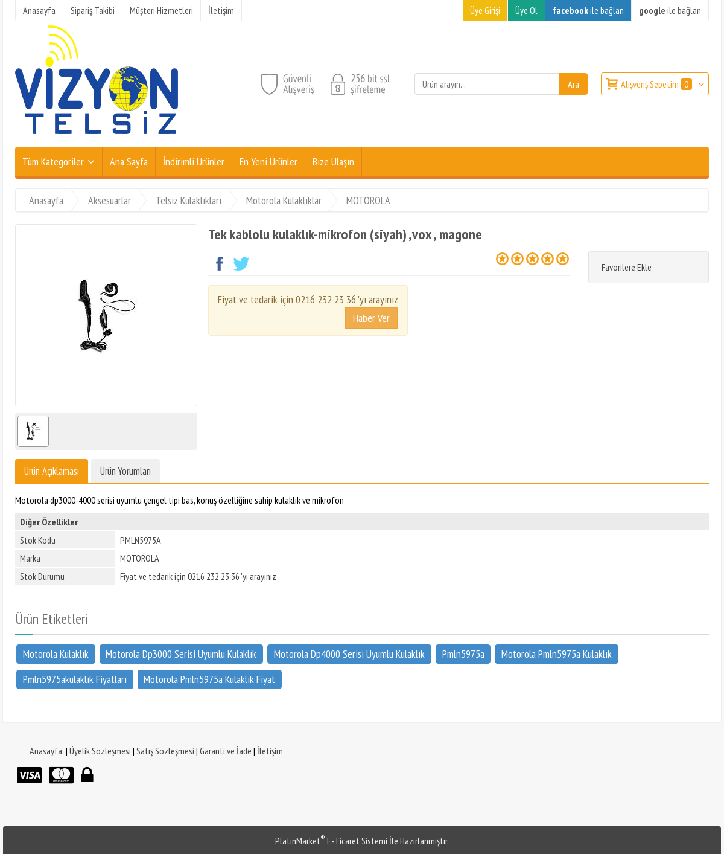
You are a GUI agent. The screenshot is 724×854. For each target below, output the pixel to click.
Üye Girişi (485, 10)
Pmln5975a (463, 653)
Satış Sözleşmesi (165, 751)
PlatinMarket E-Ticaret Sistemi (331, 841)
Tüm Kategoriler (53, 162)
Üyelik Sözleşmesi (100, 751)
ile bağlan (588, 10)
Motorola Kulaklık (56, 653)
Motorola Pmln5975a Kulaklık (556, 653)
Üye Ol (526, 10)
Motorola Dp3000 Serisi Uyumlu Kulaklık (181, 653)
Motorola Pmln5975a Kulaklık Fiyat (209, 679)
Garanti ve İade (226, 751)
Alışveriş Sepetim (657, 84)
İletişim (270, 751)
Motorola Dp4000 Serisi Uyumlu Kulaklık (349, 653)
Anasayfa (46, 751)
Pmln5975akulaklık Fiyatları (75, 679)
